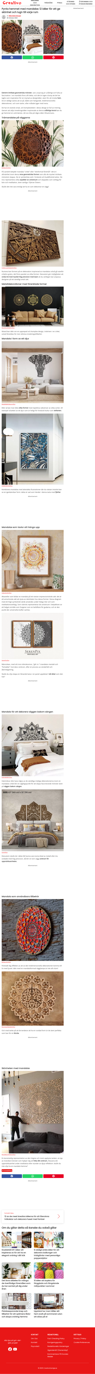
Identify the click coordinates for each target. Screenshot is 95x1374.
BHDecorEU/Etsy (6, 168)
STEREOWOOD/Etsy (7, 486)
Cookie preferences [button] (82, 1342)
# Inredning (7, 1170)
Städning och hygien (70, 3)
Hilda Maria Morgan (15, 16)
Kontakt (34, 1342)
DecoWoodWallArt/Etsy (8, 328)
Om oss (34, 1338)
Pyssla (59, 3)
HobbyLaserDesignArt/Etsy (9, 268)
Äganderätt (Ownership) (58, 1350)
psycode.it (35, 1346)
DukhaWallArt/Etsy (7, 777)
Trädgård (48, 3)
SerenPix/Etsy (5, 660)
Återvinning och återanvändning (85, 3)
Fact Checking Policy (56, 1338)
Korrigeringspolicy (55, 1342)
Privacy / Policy (80, 1338)
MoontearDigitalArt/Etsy (8, 1027)
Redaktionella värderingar (58, 1346)
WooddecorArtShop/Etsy (8, 1154)
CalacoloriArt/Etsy (7, 593)
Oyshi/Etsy (5, 852)
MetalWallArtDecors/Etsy (8, 404)
